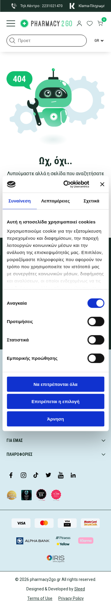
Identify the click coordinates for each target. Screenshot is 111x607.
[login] (79, 24)
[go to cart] (100, 24)
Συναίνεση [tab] (19, 200)
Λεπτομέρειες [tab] (55, 200)
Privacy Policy (71, 598)
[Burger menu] (11, 24)
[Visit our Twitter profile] (48, 476)
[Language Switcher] (98, 41)
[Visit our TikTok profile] (35, 476)
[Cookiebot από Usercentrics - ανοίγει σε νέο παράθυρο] (66, 184)
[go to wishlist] (89, 24)
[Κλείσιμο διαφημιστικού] (102, 184)
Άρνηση (55, 418)
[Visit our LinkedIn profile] (73, 476)
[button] (12, 41)
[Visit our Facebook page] (11, 476)
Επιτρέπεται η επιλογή (56, 401)
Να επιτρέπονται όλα (55, 383)
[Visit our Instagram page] (23, 476)
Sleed (79, 589)
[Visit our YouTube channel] (60, 476)
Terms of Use (39, 598)
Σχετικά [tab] (91, 200)
